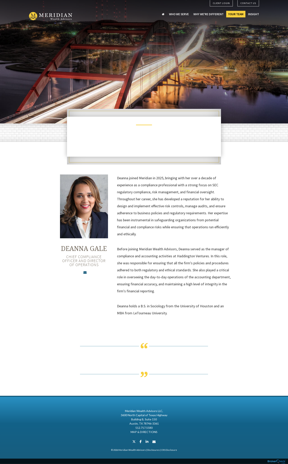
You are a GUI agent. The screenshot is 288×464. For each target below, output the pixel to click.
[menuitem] (163, 14)
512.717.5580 (144, 428)
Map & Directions (144, 432)
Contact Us (248, 3)
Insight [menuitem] (253, 14)
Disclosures (153, 450)
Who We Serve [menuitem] (179, 14)
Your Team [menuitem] (235, 14)
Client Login (221, 3)
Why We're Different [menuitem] (208, 14)
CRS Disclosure (169, 450)
